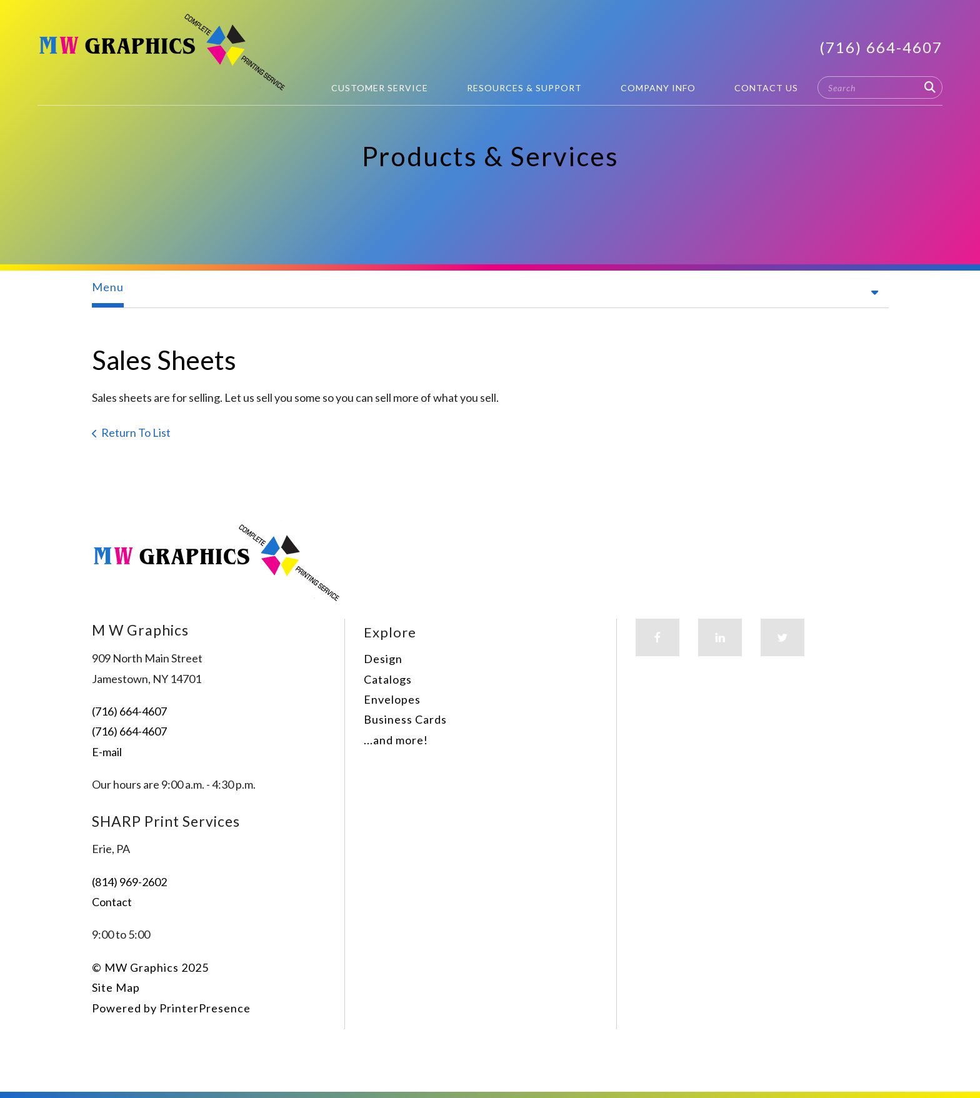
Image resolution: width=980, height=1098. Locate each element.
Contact (112, 902)
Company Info (658, 87)
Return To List (136, 432)
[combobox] (880, 87)
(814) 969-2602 (129, 882)
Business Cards (405, 719)
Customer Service (379, 87)
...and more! (396, 740)
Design (383, 659)
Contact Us (766, 87)
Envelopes (392, 699)
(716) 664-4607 (880, 47)
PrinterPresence (205, 1008)
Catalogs (388, 679)
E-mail (107, 752)
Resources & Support (524, 87)
